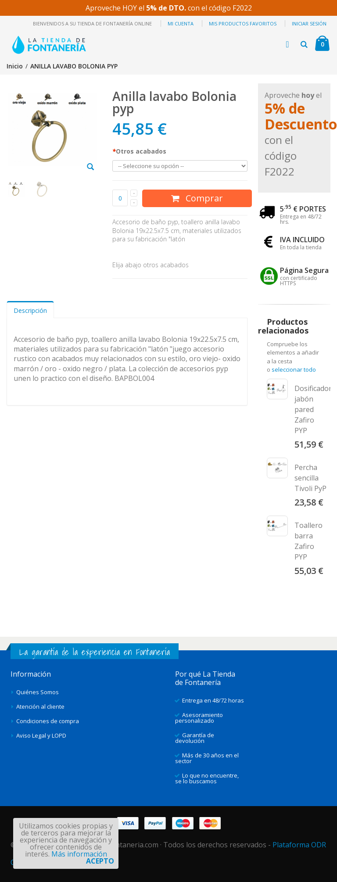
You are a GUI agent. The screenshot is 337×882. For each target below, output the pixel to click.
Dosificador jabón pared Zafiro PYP (313, 409)
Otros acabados (139, 151)
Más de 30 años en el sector (207, 758)
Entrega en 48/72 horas (213, 700)
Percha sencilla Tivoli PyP (310, 478)
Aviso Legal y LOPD (41, 735)
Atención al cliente (40, 706)
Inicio (15, 66)
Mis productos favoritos (242, 23)
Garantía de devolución (194, 738)
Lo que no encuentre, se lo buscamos (207, 778)
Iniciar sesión (309, 23)
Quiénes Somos (37, 692)
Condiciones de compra (47, 721)
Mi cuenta (181, 23)
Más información (79, 854)
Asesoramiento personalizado (199, 717)
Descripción (30, 310)
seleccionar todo (294, 369)
